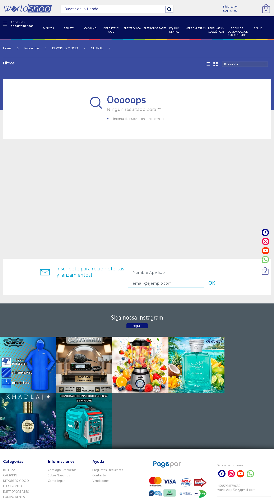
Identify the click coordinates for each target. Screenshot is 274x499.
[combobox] (245, 64)
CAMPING (10, 400)
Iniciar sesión (230, 7)
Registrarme (230, 11)
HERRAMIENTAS (14, 427)
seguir (137, 317)
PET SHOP (10, 464)
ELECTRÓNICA (13, 410)
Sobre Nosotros (59, 400)
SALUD (8, 448)
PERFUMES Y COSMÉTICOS (22, 432)
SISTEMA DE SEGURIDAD (20, 453)
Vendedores (100, 405)
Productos (31, 48)
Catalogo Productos (62, 394)
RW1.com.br (151, 494)
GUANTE (97, 48)
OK (253, 272)
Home (7, 48)
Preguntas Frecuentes (107, 394)
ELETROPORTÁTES (16, 416)
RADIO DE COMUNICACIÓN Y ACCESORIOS (23, 440)
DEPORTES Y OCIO (65, 48)
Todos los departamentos (22, 24)
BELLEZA (9, 394)
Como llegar (56, 405)
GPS (6, 459)
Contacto (99, 400)
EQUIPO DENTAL (14, 421)
